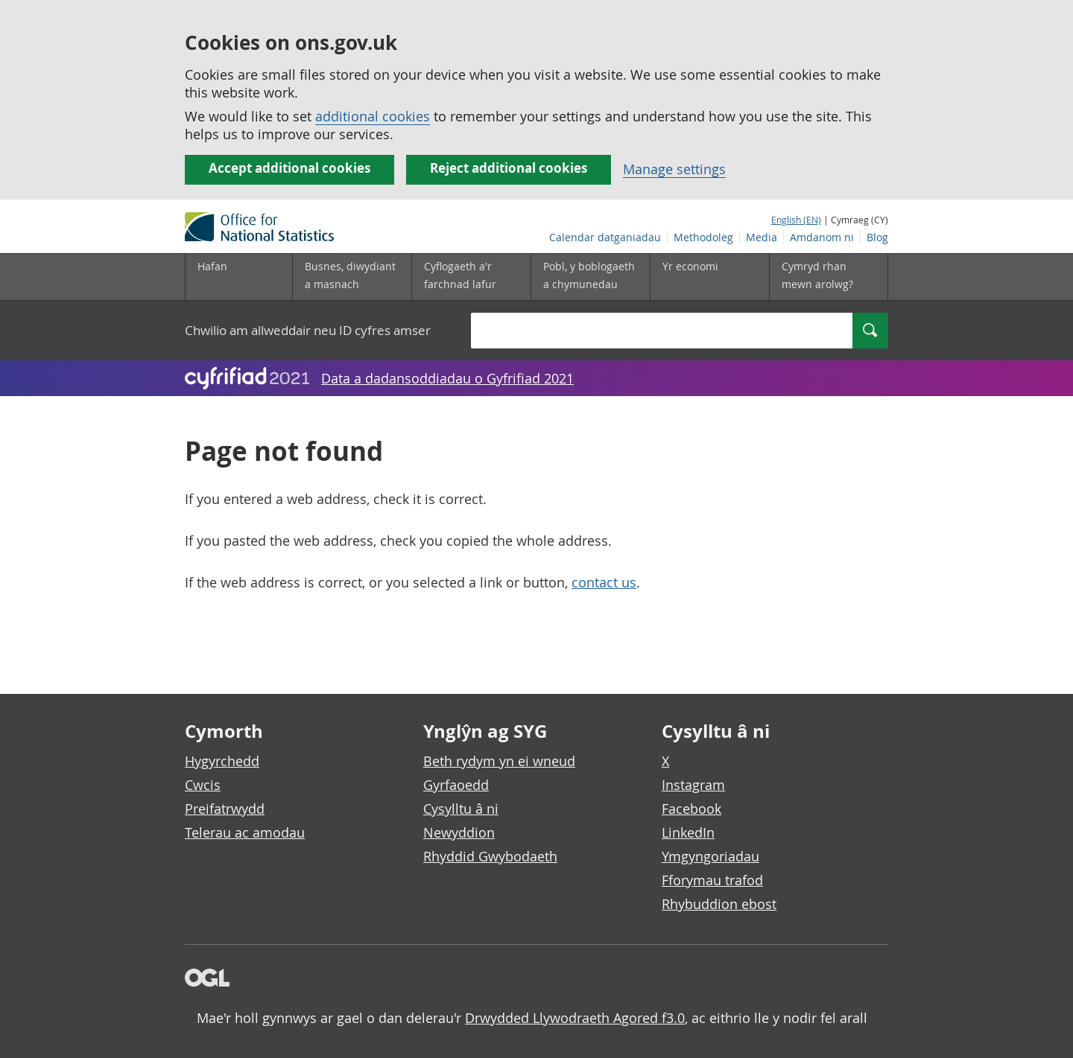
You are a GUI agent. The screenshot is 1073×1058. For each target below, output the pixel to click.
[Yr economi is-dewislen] (709, 277)
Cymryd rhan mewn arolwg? (817, 275)
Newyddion (459, 832)
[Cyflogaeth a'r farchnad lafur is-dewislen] (471, 277)
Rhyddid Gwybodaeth (490, 856)
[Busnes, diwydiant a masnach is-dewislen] (351, 277)
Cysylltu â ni (460, 809)
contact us (604, 582)
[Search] (870, 330)
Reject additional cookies (508, 167)
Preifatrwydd (225, 809)
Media (761, 237)
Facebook (691, 809)
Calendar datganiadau (605, 237)
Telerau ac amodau (245, 832)
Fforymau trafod (712, 880)
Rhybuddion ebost (719, 904)
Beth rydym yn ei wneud (499, 761)
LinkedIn (688, 832)
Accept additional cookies (289, 167)
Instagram (693, 785)
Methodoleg (703, 237)
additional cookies (372, 116)
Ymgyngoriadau (710, 856)
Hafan (212, 266)
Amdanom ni (822, 237)
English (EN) (796, 220)
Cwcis (203, 785)
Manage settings (674, 169)
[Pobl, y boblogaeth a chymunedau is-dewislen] (590, 277)
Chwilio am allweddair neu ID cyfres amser (308, 330)
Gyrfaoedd (456, 785)
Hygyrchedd (222, 761)
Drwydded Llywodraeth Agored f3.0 (575, 1018)
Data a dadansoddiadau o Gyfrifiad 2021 (447, 378)
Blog (877, 237)
